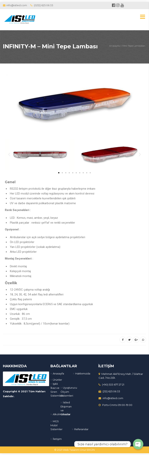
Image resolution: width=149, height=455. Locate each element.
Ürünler (57, 379)
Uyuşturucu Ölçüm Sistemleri (69, 391)
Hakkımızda (82, 373)
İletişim (57, 438)
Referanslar (81, 429)
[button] (58, 172)
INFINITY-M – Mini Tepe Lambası (51, 46)
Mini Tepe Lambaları (133, 45)
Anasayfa (114, 45)
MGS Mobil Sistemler (56, 425)
